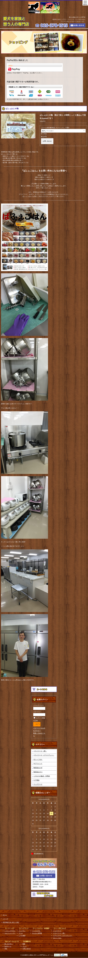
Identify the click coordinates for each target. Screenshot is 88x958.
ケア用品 (36, 780)
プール (21, 933)
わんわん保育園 (37, 933)
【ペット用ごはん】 (60, 928)
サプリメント (37, 763)
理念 (5, 948)
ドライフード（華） (40, 751)
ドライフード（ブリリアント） (43, 755)
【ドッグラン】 (24, 928)
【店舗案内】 (26, 941)
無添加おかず (37, 768)
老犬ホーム (7, 946)
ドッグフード (37, 784)
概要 (23, 944)
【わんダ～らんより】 (11, 941)
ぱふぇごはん (37, 759)
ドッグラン (22, 931)
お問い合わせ (47, 141)
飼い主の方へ (8, 944)
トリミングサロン (9, 931)
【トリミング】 (9, 928)
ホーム (5, 915)
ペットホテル (36, 931)
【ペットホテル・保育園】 (41, 928)
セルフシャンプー (9, 933)
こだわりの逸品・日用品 (41, 776)
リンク (24, 946)
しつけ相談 (22, 935)
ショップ (5, 918)
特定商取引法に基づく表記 (11, 922)
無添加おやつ (37, 772)
